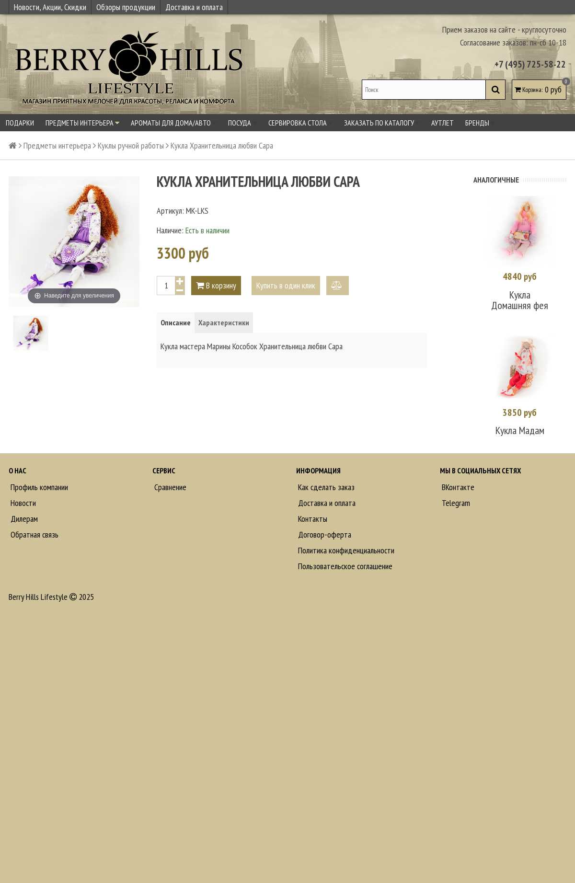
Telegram (455, 502)
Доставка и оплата (194, 6)
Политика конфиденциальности (345, 550)
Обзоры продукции (125, 6)
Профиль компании (38, 487)
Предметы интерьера (82, 122)
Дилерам (23, 518)
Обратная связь (33, 534)
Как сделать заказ (325, 487)
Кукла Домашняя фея (519, 299)
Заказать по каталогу (382, 122)
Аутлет (442, 122)
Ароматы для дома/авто (174, 122)
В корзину (216, 285)
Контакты (311, 518)
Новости (22, 502)
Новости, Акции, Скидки (50, 6)
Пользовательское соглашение (344, 566)
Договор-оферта (323, 534)
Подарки (20, 122)
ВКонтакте (457, 487)
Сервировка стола (300, 122)
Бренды (480, 122)
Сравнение (169, 487)
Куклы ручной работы (131, 145)
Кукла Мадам (519, 430)
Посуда (242, 122)
